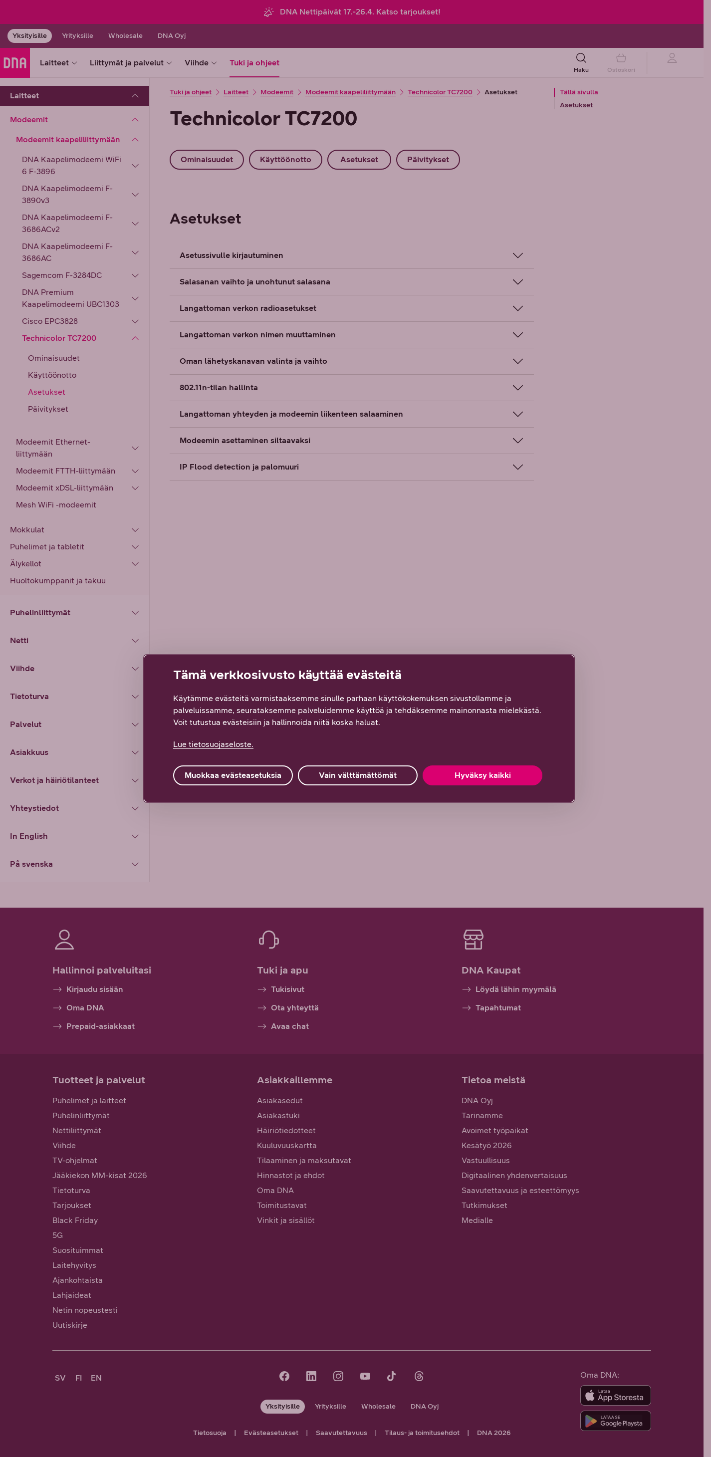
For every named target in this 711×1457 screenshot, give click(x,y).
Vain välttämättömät (358, 775)
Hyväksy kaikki (483, 775)
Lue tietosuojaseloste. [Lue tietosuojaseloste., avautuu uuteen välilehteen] (213, 744)
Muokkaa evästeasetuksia (233, 775)
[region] (359, 728)
